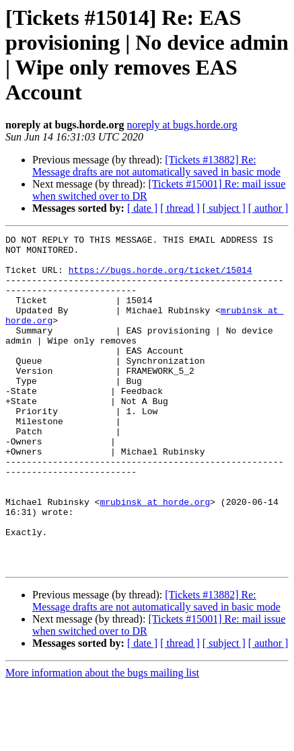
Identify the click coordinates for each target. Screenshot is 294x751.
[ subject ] (224, 208)
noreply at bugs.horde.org (182, 124)
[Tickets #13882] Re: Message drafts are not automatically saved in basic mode (156, 165)
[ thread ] (180, 208)
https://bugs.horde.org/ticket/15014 (160, 278)
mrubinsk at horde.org (155, 556)
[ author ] (268, 208)
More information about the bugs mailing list (102, 739)
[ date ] (142, 208)
